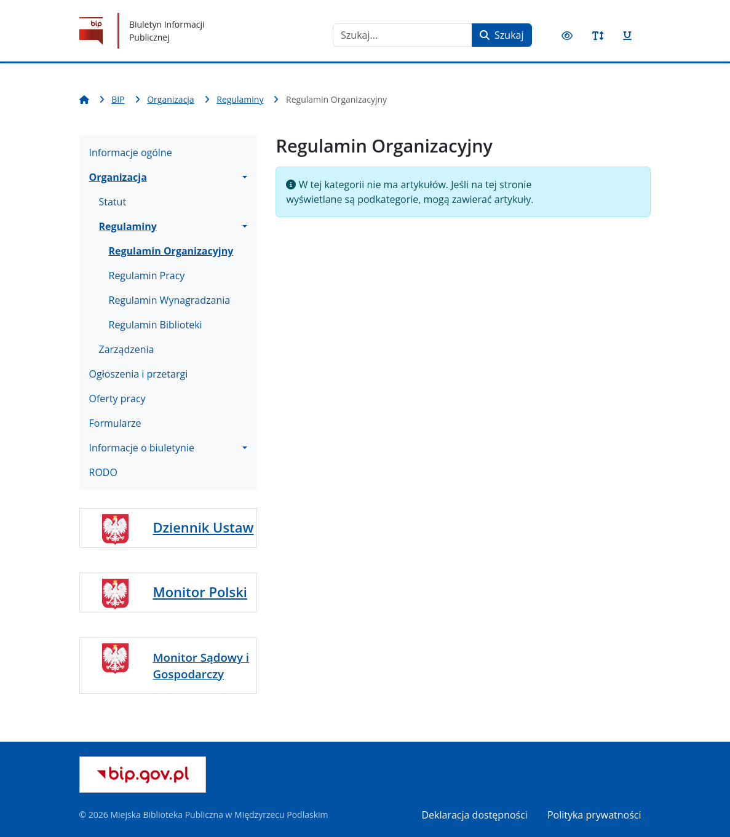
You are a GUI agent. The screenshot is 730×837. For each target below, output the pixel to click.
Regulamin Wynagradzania (170, 300)
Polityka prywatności (594, 815)
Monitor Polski (200, 592)
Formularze (115, 423)
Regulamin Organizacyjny (171, 251)
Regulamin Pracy (147, 275)
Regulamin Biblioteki (155, 324)
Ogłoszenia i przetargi (138, 374)
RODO (103, 472)
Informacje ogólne (130, 152)
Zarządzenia (126, 349)
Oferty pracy (117, 398)
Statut (113, 201)
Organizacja (118, 177)
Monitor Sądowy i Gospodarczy (201, 665)
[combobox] (402, 35)
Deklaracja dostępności (475, 815)
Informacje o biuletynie (141, 447)
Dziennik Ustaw (203, 527)
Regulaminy (128, 226)
